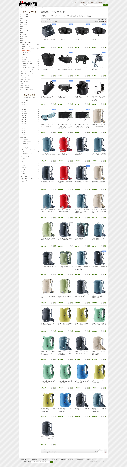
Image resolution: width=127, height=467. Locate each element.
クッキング (24, 24)
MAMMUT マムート (30, 153)
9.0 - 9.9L (30, 123)
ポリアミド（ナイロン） (30, 178)
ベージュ (30, 171)
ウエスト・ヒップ (30, 52)
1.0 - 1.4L (30, 115)
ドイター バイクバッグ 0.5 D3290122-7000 (81, 40)
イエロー (30, 158)
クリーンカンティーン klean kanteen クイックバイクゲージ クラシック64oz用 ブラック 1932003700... (99, 98)
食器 (22, 28)
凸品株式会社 (34, 459)
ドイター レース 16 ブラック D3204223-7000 (81, 182)
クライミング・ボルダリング (28, 71)
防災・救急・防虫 (25, 85)
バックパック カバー (30, 46)
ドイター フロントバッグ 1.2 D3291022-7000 (47, 68)
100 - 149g (30, 106)
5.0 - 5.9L (30, 119)
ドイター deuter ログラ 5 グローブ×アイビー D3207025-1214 (65, 267)
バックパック (30, 44)
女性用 (30, 134)
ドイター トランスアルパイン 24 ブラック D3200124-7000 (82, 352)
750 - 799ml (30, 112)
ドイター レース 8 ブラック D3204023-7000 (81, 153)
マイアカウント (72, 2)
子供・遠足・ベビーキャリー (30, 67)
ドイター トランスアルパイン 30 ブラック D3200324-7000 (48, 437)
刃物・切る (24, 36)
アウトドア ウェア (26, 75)
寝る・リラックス (25, 22)
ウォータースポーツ (26, 77)
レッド (30, 173)
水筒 (22, 32)
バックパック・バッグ (28, 7)
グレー (30, 162)
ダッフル (30, 60)
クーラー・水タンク (26, 30)
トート (30, 56)
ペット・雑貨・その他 (27, 89)
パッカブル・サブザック (30, 48)
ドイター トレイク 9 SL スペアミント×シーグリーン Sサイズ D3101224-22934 (65, 381)
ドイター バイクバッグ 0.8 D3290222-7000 (98, 40)
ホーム (21, 7)
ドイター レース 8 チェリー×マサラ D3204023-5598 (65, 153)
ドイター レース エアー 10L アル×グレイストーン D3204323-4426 (99, 211)
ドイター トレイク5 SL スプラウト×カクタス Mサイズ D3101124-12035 (65, 325)
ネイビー (30, 166)
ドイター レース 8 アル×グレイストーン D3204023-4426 (99, 125)
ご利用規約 (43, 459)
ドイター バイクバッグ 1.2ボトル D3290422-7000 (82, 97)
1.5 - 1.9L (30, 117)
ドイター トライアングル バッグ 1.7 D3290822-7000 (48, 97)
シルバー (30, 164)
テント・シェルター (26, 14)
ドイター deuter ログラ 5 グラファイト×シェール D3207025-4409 (82, 240)
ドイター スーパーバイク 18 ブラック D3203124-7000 (48, 324)
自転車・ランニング (30, 50)
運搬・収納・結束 (25, 79)
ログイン (105, 2)
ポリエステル (30, 180)
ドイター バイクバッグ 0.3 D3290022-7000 (64, 40)
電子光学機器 (24, 81)
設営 (22, 18)
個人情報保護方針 (53, 459)
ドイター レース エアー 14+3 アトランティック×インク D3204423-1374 (82, 268)
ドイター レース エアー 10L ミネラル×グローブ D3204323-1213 (48, 240)
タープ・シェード (25, 16)
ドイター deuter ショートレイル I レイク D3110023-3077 (48, 125)
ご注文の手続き (98, 2)
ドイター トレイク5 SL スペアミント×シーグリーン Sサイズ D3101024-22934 (48, 353)
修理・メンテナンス (26, 87)
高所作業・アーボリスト (27, 73)
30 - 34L (30, 132)
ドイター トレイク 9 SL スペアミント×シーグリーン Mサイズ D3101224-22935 (48, 381)
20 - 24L (30, 129)
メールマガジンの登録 (26, 461)
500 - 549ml (30, 110)
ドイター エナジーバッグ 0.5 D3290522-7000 (81, 68)
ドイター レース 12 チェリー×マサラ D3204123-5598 (65, 182)
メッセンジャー (30, 58)
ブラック (30, 167)
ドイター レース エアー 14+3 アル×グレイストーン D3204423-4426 (48, 296)
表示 (99, 19)
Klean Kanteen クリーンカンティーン (30, 150)
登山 (22, 40)
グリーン (30, 160)
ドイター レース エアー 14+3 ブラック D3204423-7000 (99, 267)
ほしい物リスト (81, 2)
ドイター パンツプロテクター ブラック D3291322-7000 (48, 40)
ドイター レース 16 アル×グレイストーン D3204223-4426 (99, 182)
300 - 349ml (30, 108)
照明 (22, 38)
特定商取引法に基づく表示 (67, 459)
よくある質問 (80, 459)
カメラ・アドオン (30, 61)
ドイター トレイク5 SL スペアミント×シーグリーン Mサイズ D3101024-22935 (99, 325)
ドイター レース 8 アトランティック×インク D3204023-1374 (48, 153)
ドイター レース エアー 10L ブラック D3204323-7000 (65, 239)
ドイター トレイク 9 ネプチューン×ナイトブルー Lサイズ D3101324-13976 (82, 381)
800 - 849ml (30, 113)
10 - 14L (30, 125)
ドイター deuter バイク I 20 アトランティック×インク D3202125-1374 (99, 296)
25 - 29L (30, 131)
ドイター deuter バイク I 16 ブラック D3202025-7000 (48, 267)
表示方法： (44, 21)
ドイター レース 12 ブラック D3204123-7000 (47, 182)
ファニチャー (24, 20)
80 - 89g (30, 104)
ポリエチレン (30, 182)
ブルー (30, 169)
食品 (22, 26)
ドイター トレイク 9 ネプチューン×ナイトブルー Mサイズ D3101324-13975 (65, 410)
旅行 (22, 83)
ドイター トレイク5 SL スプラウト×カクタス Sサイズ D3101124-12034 (82, 325)
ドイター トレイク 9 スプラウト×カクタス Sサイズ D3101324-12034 (99, 381)
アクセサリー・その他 (30, 69)
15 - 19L (30, 127)
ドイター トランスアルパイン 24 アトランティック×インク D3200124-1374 (65, 353)
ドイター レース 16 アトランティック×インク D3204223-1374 (48, 210)
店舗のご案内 (24, 459)
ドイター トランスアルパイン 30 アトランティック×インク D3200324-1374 (99, 410)
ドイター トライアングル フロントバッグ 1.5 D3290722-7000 (65, 68)
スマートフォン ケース (30, 63)
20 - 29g (30, 102)
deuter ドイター (30, 148)
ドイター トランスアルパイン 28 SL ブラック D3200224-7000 (82, 409)
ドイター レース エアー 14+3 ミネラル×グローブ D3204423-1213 (65, 296)
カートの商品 (90, 2)
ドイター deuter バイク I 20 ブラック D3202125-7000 (82, 295)
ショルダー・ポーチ (30, 54)
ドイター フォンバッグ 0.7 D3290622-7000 (64, 97)
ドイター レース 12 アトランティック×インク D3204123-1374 (99, 153)
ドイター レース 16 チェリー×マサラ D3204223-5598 (65, 210)
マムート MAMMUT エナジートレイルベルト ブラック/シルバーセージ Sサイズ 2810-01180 (82, 126)
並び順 (96, 21)
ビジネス (30, 65)
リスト (56, 21)
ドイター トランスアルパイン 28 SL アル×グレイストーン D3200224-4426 (99, 353)
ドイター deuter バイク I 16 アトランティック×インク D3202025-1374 (99, 240)
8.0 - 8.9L (30, 121)
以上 (30, 143)
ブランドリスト (90, 459)
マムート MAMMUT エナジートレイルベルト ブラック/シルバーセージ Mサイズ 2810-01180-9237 (65, 127)
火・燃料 (23, 34)
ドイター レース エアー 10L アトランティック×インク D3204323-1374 (82, 211)
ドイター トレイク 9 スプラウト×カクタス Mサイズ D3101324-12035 (48, 410)
